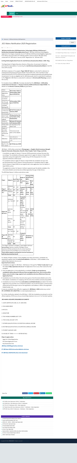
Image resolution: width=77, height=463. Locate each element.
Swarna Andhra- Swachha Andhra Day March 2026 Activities (15, 431)
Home (2, 1)
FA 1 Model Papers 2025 (17, 16)
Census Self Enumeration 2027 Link (10, 420)
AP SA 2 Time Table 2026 (7, 429)
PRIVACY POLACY (19, 1)
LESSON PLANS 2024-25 (30, 1)
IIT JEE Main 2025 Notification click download (14, 352)
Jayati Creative (26, 440)
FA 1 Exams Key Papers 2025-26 (63, 63)
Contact (11, 1)
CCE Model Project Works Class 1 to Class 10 (66, 53)
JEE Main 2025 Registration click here (12, 346)
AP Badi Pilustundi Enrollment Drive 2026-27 (11, 418)
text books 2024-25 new (42, 1)
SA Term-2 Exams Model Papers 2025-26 (11, 432)
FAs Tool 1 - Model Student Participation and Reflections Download (65, 56)
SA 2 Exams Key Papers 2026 (8, 427)
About (6, 1)
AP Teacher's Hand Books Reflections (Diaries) (66, 50)
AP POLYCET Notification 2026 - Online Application (14, 405)
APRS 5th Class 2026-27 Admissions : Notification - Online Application (18, 409)
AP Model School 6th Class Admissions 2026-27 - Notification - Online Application (21, 407)
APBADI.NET (11, 440)
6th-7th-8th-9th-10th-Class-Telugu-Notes (64, 60)
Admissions (6, 39)
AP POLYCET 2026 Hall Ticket (8, 423)
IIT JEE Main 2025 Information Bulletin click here (15, 349)
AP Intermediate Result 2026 (8, 425)
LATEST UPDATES (26, 416)
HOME (12, 13)
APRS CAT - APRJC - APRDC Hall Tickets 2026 (12, 422)
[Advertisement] (52, 7)
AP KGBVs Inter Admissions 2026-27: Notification (14, 401)
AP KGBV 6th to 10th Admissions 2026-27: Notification (15, 403)
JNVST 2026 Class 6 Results (8, 434)
